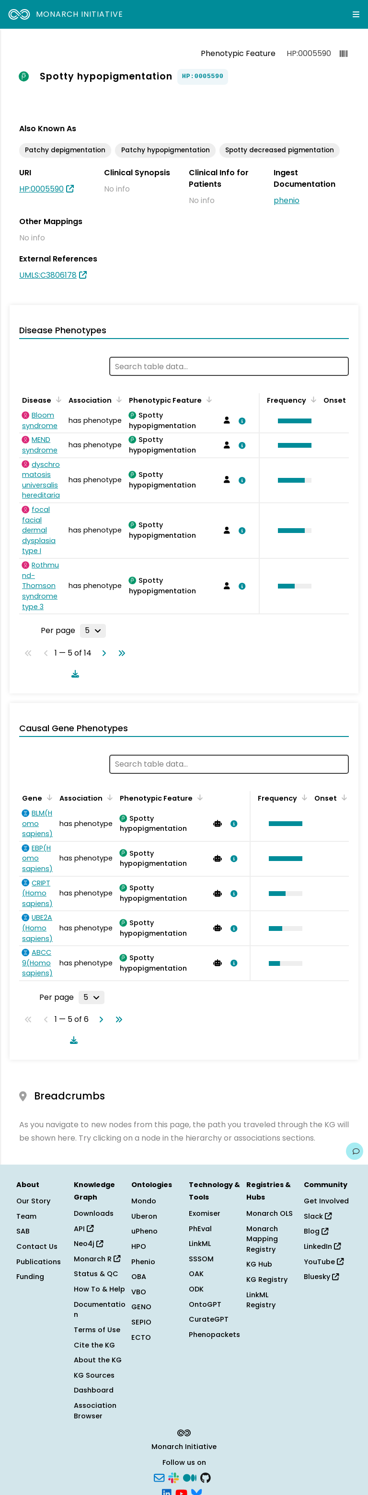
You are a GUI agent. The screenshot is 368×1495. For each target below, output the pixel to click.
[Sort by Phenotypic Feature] (207, 399)
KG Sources (94, 1375)
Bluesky (321, 1276)
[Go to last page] (120, 653)
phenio (286, 200)
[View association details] (240, 421)
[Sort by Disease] (57, 399)
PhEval (200, 1229)
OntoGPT (205, 1304)
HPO (138, 1246)
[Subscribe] (159, 1476)
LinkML (200, 1243)
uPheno (144, 1231)
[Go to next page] (102, 653)
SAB (23, 1231)
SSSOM (201, 1259)
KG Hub (259, 1264)
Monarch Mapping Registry (262, 1239)
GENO (141, 1307)
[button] (292, 421)
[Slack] (173, 1476)
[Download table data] (73, 673)
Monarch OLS (269, 1213)
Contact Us (37, 1246)
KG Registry (267, 1279)
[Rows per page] (93, 630)
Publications (38, 1262)
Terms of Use (97, 1330)
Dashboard (94, 1390)
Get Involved (326, 1201)
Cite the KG (94, 1345)
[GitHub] (205, 1476)
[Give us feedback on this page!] (354, 1151)
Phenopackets (214, 1334)
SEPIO (141, 1322)
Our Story (33, 1201)
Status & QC (96, 1274)
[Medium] (189, 1476)
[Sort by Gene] (48, 797)
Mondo (143, 1201)
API (83, 1229)
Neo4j (88, 1243)
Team (26, 1216)
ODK (196, 1289)
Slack (318, 1216)
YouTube (324, 1262)
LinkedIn (322, 1246)
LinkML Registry (261, 1300)
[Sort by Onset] (342, 797)
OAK (196, 1274)
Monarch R (97, 1259)
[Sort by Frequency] (312, 399)
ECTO (141, 1337)
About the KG (98, 1360)
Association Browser (95, 1411)
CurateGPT (209, 1319)
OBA (138, 1276)
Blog (316, 1231)
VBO (138, 1292)
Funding (30, 1276)
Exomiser (204, 1213)
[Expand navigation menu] (356, 14)
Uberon (144, 1216)
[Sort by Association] (117, 399)
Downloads (94, 1213)
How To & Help (99, 1289)
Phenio (143, 1262)
